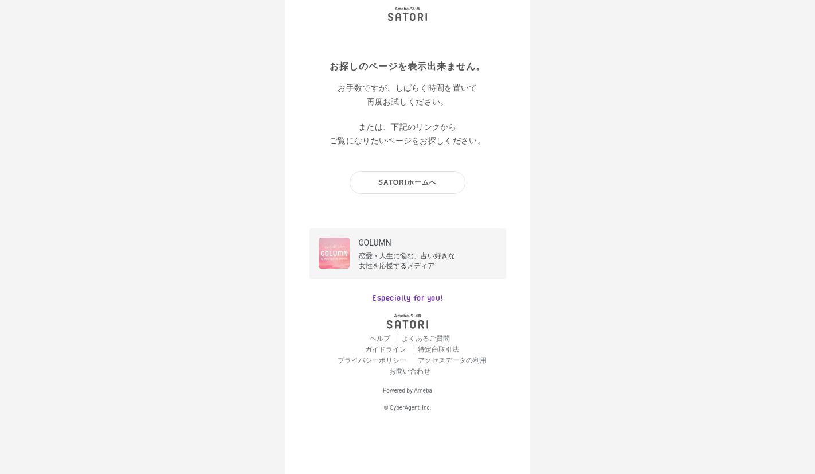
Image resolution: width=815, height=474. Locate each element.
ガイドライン (386, 349)
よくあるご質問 (426, 339)
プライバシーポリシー (373, 360)
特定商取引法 (438, 349)
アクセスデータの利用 (452, 360)
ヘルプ (381, 339)
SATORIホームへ (407, 182)
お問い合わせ (409, 371)
